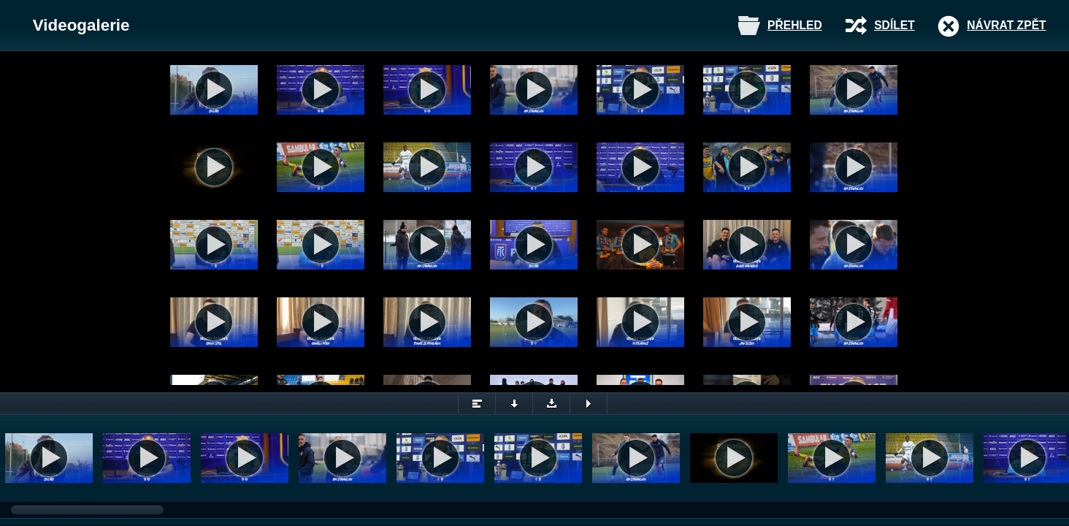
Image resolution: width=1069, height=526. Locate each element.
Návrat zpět (1006, 25)
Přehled (794, 25)
